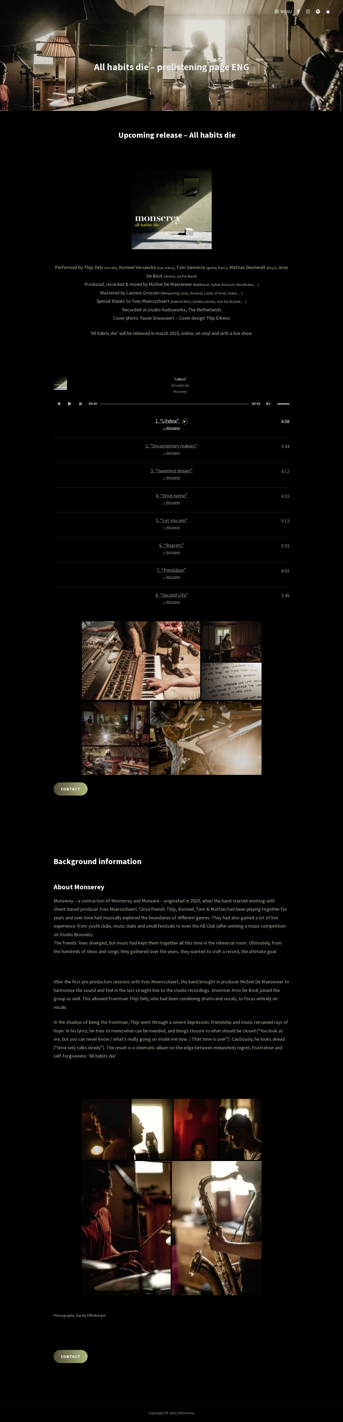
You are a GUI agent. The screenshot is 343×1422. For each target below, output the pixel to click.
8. (171, 598)
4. (171, 499)
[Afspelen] (69, 404)
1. (171, 424)
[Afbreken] (268, 404)
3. (172, 474)
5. (172, 524)
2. (171, 449)
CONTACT (70, 789)
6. (171, 548)
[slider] (174, 404)
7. (171, 573)
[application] (171, 404)
